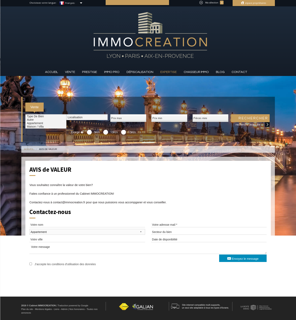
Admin (64, 309)
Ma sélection (211, 2)
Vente (70, 72)
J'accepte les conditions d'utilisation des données (65, 264)
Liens (56, 309)
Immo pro (112, 72)
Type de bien (46, 116)
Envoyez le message (243, 258)
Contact (239, 72)
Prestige (89, 72)
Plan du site (27, 309)
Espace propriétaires (255, 2)
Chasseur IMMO (196, 72)
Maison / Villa (46, 126)
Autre (46, 120)
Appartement (46, 123)
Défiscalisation (140, 72)
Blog (220, 72)
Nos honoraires (77, 309)
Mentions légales (43, 309)
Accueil (51, 72)
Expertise (168, 72)
